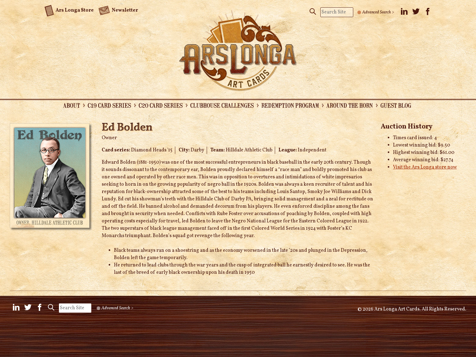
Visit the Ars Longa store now (425, 167)
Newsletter (118, 10)
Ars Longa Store (69, 9)
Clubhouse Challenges (222, 105)
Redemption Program (290, 105)
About (71, 105)
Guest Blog (395, 105)
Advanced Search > (378, 12)
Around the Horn (349, 105)
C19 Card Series (109, 105)
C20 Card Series (161, 105)
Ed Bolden (127, 128)
